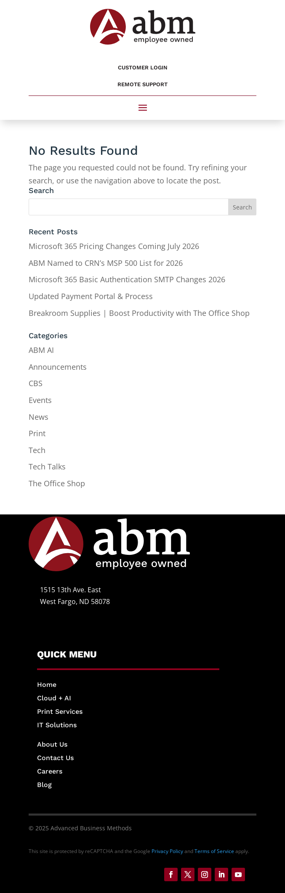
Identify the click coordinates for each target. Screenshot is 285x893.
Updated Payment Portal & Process (91, 296)
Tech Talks (47, 466)
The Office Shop (57, 483)
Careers (49, 771)
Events (40, 400)
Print (37, 433)
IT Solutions (57, 725)
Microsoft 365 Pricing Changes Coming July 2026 (114, 246)
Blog (44, 785)
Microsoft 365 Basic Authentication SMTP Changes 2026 (127, 279)
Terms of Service (214, 851)
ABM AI (41, 350)
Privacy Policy (167, 851)
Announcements (58, 367)
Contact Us (55, 758)
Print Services (60, 711)
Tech (37, 450)
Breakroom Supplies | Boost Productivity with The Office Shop (139, 313)
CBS (36, 383)
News (38, 417)
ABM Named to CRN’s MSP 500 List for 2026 (106, 263)
